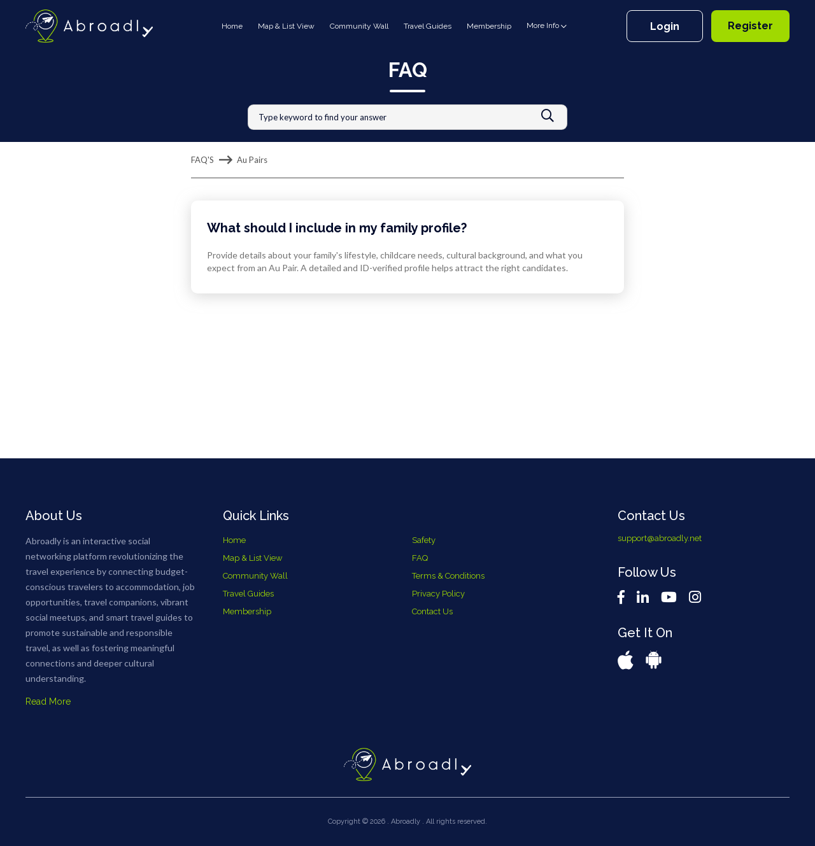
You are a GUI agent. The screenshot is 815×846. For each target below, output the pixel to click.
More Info (547, 26)
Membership (489, 26)
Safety (424, 540)
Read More (48, 701)
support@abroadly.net (660, 538)
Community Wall (359, 26)
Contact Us (432, 611)
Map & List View (286, 26)
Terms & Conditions (448, 576)
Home (235, 25)
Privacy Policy (438, 593)
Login (664, 26)
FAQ (420, 558)
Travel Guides (427, 26)
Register (750, 26)
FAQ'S (202, 160)
